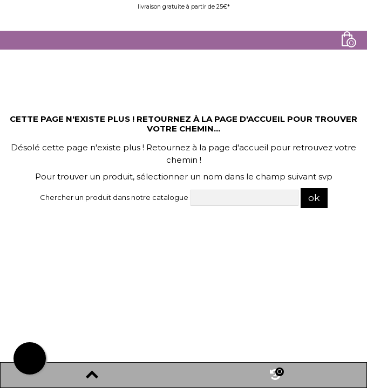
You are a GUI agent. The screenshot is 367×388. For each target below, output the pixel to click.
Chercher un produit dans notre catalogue (114, 197)
